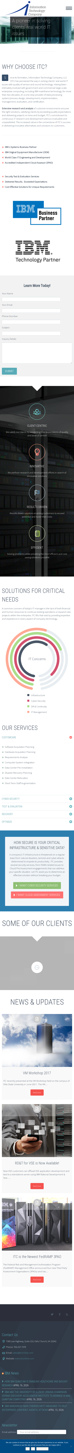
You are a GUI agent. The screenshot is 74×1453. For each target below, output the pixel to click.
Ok (28, 1449)
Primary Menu (69, 8)
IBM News (12, 1363)
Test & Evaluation (12, 806)
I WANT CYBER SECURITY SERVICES (38, 885)
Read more (37, 1083)
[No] (71, 1446)
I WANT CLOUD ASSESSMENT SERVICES (38, 894)
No (33, 1449)
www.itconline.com (24, 1348)
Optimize (7, 821)
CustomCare (9, 737)
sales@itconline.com (23, 1343)
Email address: (9, 1422)
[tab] (37, 737)
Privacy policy (42, 1449)
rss (67, 1305)
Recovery (7, 814)
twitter (52, 1305)
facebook (59, 1305)
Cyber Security (11, 798)
